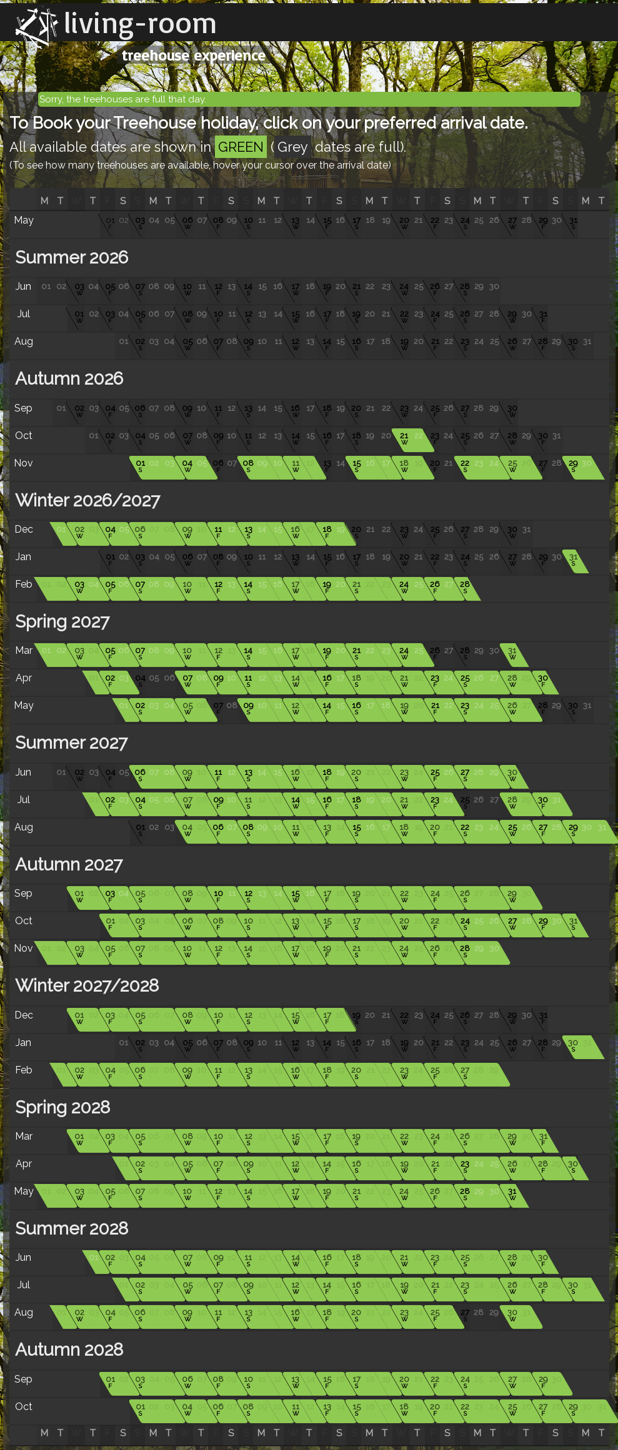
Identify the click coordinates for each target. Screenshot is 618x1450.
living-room (140, 22)
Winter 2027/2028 (85, 985)
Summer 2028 (69, 1228)
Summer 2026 (69, 257)
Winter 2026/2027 (85, 500)
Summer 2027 (69, 742)
